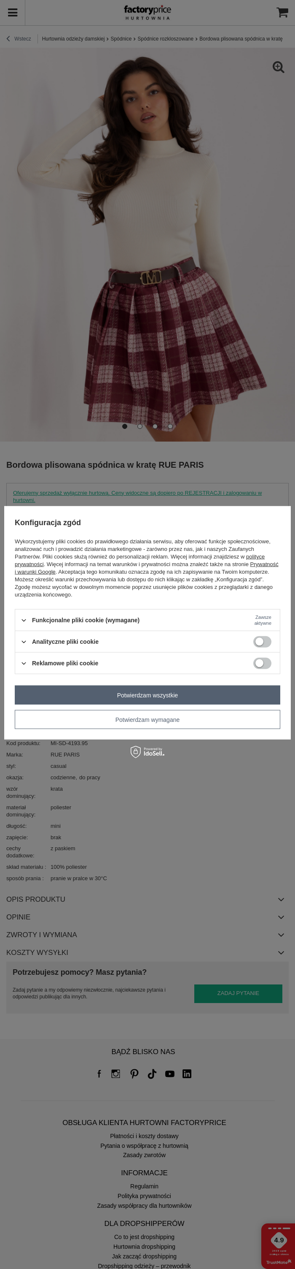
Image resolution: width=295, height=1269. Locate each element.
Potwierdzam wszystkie (147, 694)
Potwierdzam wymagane (147, 719)
